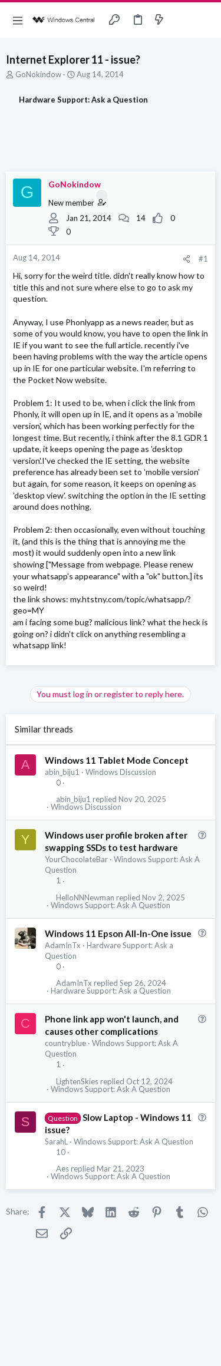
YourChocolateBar (76, 859)
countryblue (65, 1043)
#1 (203, 258)
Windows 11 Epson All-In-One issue (118, 933)
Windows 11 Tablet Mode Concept (117, 760)
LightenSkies (77, 1081)
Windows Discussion (120, 772)
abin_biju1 (62, 772)
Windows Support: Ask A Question (110, 905)
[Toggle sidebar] (182, 20)
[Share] (186, 259)
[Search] (205, 20)
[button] (17, 20)
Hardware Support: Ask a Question (111, 991)
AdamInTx (63, 945)
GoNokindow (38, 74)
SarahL (56, 1141)
